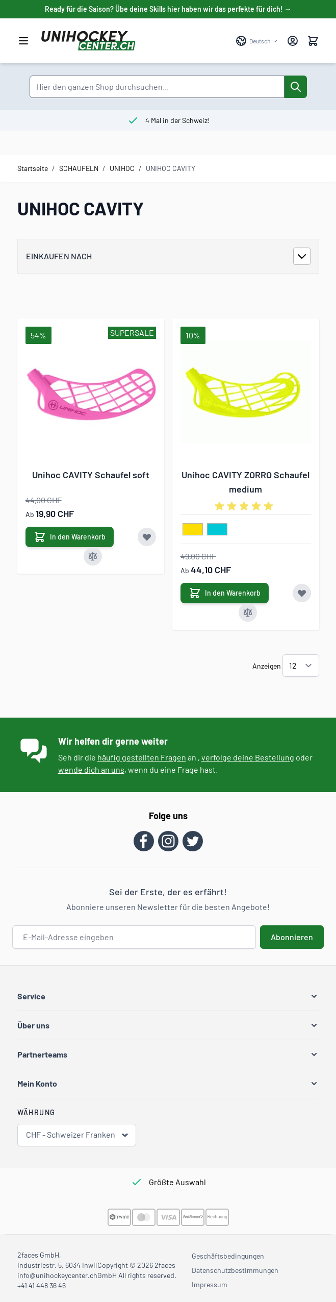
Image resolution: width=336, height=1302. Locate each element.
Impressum (209, 1284)
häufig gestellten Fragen (141, 757)
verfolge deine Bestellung (247, 757)
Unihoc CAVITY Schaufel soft (90, 474)
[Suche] (296, 87)
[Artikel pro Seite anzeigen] (300, 665)
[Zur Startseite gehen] (133, 40)
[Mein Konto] (293, 41)
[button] (168, 996)
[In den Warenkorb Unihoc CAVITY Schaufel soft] (69, 537)
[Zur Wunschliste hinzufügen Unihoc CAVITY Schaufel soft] (147, 537)
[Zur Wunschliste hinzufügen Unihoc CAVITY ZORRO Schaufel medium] (302, 593)
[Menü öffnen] (23, 41)
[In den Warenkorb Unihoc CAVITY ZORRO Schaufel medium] (224, 593)
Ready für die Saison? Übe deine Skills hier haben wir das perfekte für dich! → (168, 9)
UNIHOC (122, 168)
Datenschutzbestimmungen (235, 1270)
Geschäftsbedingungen (228, 1255)
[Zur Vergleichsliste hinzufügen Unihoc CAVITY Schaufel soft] (93, 556)
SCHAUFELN (78, 168)
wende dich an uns (91, 769)
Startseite (32, 168)
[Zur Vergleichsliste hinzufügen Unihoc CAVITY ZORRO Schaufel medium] (248, 612)
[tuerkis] (217, 530)
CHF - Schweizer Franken (78, 1134)
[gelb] (193, 530)
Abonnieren (292, 937)
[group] (245, 506)
